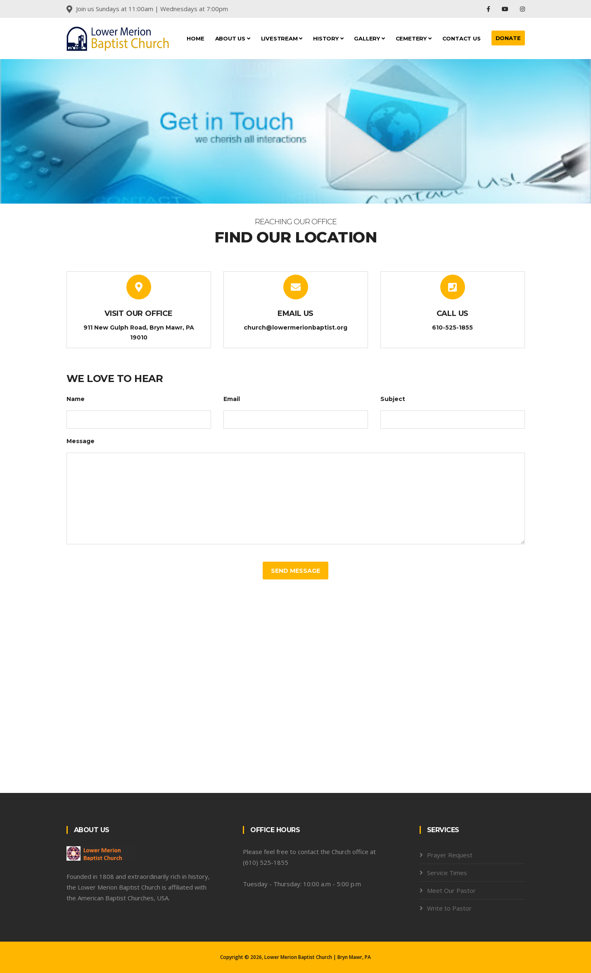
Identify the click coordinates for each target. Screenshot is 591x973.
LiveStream (282, 38)
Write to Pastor (449, 908)
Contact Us (461, 38)
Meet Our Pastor (451, 890)
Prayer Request (449, 855)
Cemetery (414, 38)
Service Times (447, 873)
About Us (232, 38)
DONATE (508, 38)
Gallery (369, 38)
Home (195, 38)
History (328, 38)
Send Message (295, 570)
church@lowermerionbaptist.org (295, 327)
